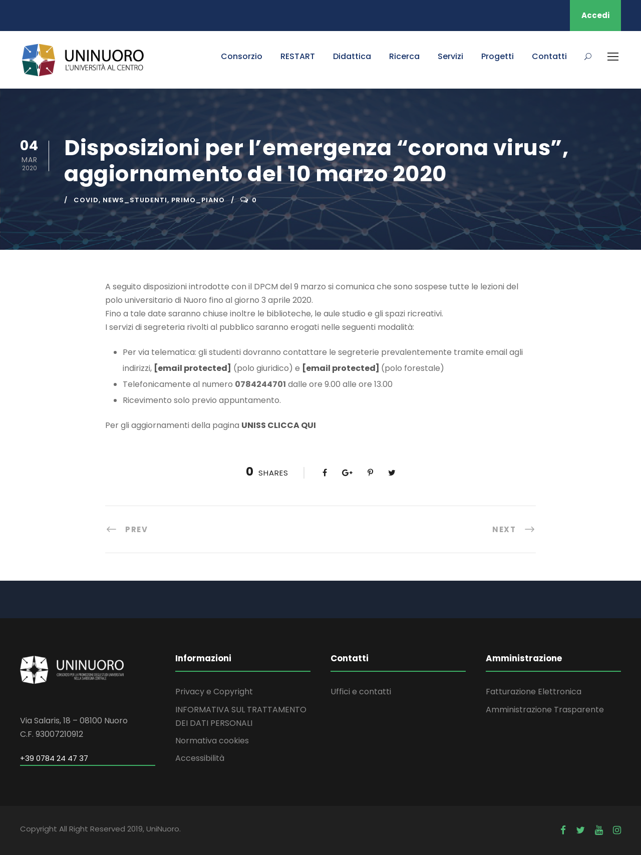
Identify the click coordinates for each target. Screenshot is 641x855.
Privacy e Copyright (214, 691)
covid (86, 200)
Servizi (450, 56)
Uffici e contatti (361, 691)
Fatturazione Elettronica (533, 691)
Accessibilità (199, 758)
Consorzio (241, 56)
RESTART (297, 56)
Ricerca (404, 56)
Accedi (595, 15)
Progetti (497, 56)
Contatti (549, 56)
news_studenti (135, 200)
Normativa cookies (212, 740)
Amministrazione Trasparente (545, 709)
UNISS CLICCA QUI (278, 425)
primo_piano (198, 200)
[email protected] (192, 368)
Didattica (352, 56)
